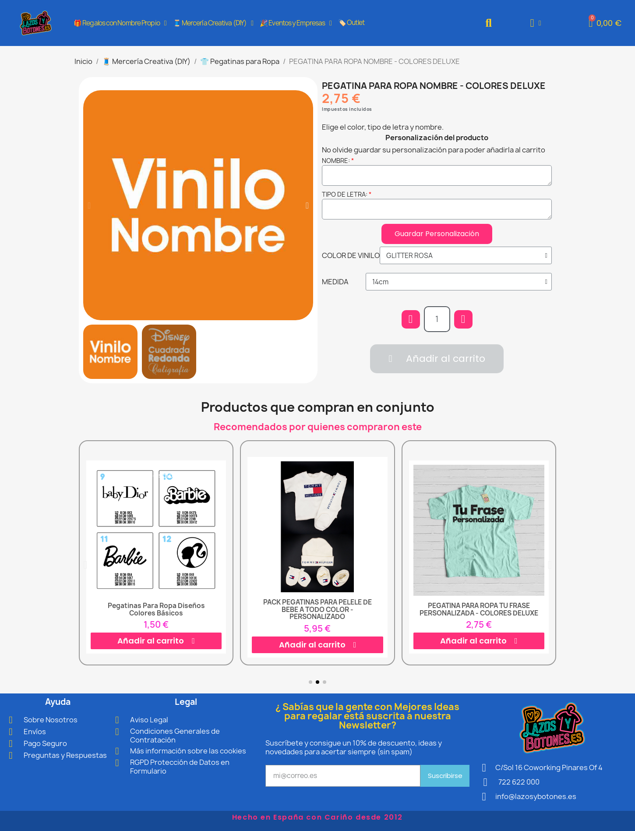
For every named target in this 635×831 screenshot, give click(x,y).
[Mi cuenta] (536, 23)
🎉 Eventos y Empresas (296, 23)
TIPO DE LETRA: (344, 194)
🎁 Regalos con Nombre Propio (120, 23)
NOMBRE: (336, 160)
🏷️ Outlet (351, 22)
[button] (488, 23)
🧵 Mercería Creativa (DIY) (213, 23)
